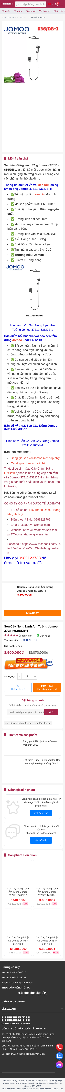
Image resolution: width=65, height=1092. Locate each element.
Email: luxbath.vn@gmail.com (17, 982)
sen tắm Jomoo (43, 723)
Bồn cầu (6, 11)
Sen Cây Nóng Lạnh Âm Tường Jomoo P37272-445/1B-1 (47, 891)
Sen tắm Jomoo (38, 17)
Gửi (51, 712)
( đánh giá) (25, 635)
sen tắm (44, 185)
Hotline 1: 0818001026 (14, 972)
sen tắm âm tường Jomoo (18, 723)
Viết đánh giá (41, 813)
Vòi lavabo (44, 11)
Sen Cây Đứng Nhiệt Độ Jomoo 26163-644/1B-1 (47, 940)
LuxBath (10, 473)
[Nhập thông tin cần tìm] (33, 4)
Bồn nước (31, 11)
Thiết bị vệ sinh (9, 17)
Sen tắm (23, 17)
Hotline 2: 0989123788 (14, 977)
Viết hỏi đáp (41, 840)
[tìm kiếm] (17, 4)
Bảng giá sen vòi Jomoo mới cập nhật (35, 458)
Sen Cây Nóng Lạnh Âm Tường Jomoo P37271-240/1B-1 (18, 891)
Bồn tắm (18, 11)
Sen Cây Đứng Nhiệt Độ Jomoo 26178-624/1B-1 (18, 940)
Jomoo (17, 340)
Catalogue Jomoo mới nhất (28, 463)
